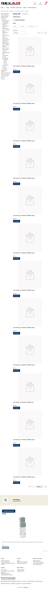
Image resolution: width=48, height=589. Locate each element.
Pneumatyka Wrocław (5, 561)
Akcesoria (4, 67)
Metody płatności (36, 560)
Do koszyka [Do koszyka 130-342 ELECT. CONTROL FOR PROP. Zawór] (16, 333)
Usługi (18, 560)
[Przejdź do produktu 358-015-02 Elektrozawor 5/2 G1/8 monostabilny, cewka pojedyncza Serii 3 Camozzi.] (22, 527)
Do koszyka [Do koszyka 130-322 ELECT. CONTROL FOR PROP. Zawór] (16, 295)
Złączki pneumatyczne (5, 72)
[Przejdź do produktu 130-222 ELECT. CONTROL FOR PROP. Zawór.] (30, 88)
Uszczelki (4, 51)
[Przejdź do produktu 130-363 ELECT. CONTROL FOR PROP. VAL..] (30, 387)
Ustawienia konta (20, 571)
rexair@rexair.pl (39, 581)
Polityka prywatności (5, 573)
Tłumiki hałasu (5, 55)
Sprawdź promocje (9, 511)
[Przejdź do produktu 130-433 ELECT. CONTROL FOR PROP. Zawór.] (30, 424)
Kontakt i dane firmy (5, 560)
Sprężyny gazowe (4, 75)
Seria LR (5, 62)
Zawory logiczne (5, 35)
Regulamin (3, 572)
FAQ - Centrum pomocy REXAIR (7, 571)
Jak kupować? (4, 569)
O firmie (2, 564)
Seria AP (5, 61)
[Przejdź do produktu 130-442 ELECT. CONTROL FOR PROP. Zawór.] (30, 462)
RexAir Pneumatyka (4, 11)
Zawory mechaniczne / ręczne (5, 32)
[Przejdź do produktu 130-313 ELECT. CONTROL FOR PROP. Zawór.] (30, 237)
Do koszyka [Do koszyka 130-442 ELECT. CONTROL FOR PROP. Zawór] (16, 482)
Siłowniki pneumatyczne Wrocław (8, 563)
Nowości (3, 77)
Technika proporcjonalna (19, 11)
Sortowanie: (15, 30)
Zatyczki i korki (5, 65)
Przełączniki (4, 68)
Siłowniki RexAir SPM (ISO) (22, 561)
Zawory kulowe (5, 49)
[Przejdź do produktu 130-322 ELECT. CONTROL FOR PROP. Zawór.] (30, 275)
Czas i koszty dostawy (37, 561)
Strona (38, 32)
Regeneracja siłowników (22, 563)
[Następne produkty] (39, 486)
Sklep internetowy (23, 587)
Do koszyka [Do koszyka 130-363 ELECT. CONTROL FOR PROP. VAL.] (16, 407)
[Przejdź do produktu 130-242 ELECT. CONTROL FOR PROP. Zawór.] (30, 163)
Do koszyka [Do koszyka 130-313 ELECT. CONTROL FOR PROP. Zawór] (16, 258)
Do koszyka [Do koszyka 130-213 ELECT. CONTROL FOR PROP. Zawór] (16, 71)
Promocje (3, 78)
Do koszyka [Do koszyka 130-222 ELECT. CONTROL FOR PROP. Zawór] (16, 109)
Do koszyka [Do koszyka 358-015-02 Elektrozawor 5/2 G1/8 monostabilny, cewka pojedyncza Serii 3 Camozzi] (5, 547)
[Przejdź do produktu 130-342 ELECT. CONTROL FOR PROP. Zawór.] (30, 312)
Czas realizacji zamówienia (38, 563)
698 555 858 (31, 581)
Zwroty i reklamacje (37, 564)
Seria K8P (6, 64)
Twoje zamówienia (20, 569)
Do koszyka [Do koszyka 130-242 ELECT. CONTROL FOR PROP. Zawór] (16, 183)
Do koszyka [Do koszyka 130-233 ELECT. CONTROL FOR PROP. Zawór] (16, 146)
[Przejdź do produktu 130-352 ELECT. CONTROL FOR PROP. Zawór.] (30, 349)
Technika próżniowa (5, 74)
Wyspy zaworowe (6, 29)
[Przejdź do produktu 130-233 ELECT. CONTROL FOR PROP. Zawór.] (30, 125)
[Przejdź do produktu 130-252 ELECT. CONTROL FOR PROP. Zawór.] (30, 200)
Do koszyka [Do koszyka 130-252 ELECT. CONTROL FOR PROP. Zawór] (16, 221)
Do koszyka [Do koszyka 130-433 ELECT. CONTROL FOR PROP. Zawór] (16, 445)
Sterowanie (11, 11)
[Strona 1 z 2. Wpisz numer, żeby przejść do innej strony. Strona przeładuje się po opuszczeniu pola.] (41, 33)
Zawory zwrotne (5, 48)
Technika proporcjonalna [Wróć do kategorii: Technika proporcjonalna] (19, 20)
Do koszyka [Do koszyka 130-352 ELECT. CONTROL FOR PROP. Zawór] (16, 370)
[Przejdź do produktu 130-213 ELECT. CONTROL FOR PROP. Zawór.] (30, 51)
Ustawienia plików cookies (6, 574)
